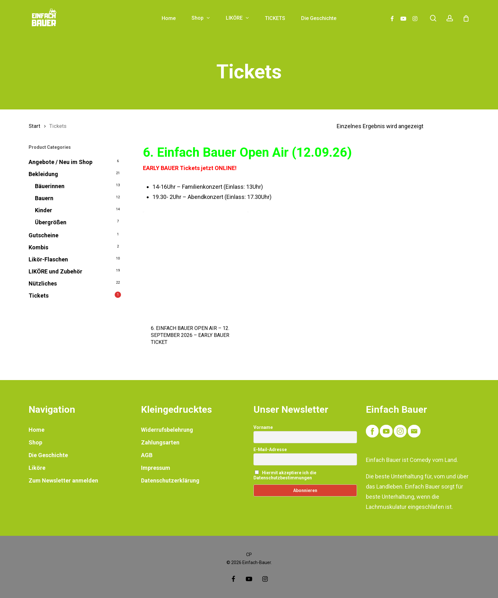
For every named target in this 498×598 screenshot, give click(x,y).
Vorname (263, 427)
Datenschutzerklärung (170, 480)
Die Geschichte (48, 455)
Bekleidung (43, 174)
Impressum (155, 467)
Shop (35, 442)
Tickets (39, 295)
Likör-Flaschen (48, 259)
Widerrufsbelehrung (167, 429)
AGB (146, 455)
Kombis (38, 247)
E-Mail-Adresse (270, 449)
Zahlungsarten (160, 442)
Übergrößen (50, 222)
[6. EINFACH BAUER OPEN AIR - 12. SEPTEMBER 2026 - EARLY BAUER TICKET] (195, 264)
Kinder (43, 210)
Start (34, 126)
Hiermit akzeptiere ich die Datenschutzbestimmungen (284, 475)
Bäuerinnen (49, 186)
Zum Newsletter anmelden (63, 480)
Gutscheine (43, 235)
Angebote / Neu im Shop (60, 162)
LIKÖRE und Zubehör (55, 271)
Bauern (44, 198)
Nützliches (43, 283)
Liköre (37, 467)
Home (36, 429)
